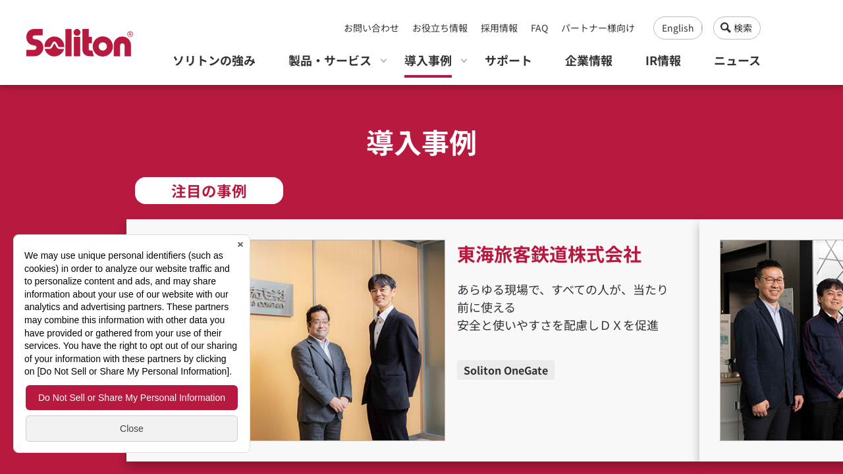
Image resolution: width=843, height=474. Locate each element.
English (678, 27)
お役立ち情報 (440, 27)
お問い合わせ (371, 27)
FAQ (539, 27)
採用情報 (499, 27)
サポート (508, 59)
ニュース (737, 59)
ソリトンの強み (214, 59)
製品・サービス (329, 59)
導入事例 (428, 59)
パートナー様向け (598, 27)
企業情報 (588, 59)
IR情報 (663, 59)
